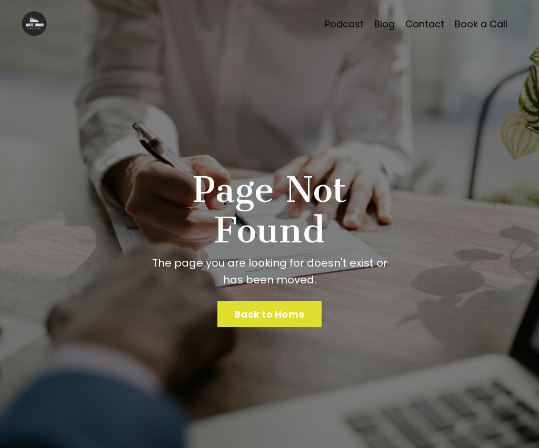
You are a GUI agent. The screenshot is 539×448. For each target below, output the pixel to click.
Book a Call (481, 23)
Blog (384, 23)
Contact (424, 23)
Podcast (344, 23)
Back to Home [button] (269, 314)
